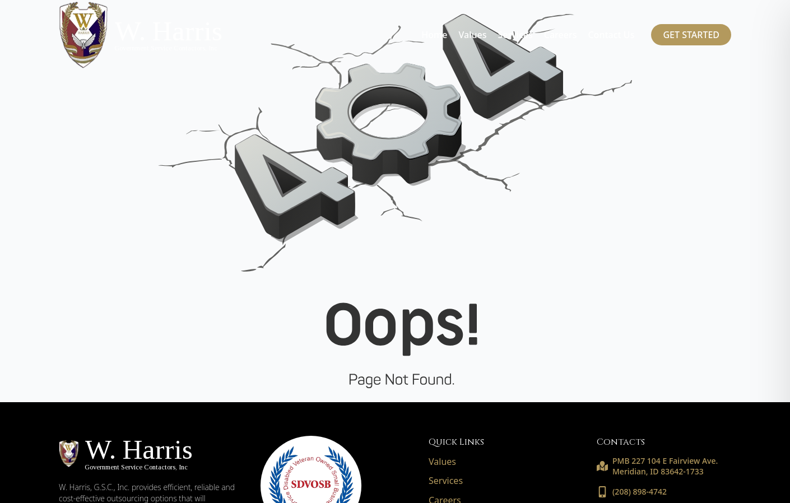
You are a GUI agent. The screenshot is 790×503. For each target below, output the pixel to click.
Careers (560, 35)
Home (434, 35)
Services (515, 35)
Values (472, 35)
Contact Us (611, 35)
